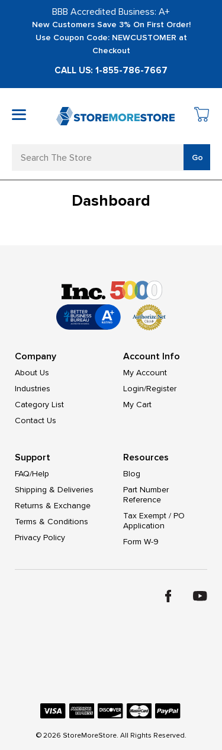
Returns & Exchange (53, 506)
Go (197, 157)
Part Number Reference (146, 495)
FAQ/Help (32, 474)
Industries (32, 389)
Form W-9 (141, 542)
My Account (145, 373)
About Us (32, 373)
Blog (131, 474)
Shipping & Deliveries (54, 490)
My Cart (137, 405)
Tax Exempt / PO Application (154, 521)
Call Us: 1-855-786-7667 (111, 70)
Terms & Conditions (51, 522)
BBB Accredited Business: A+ (111, 12)
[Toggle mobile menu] (19, 114)
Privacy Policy (40, 538)
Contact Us (35, 420)
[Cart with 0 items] (202, 116)
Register (161, 389)
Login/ (134, 389)
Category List (39, 405)
